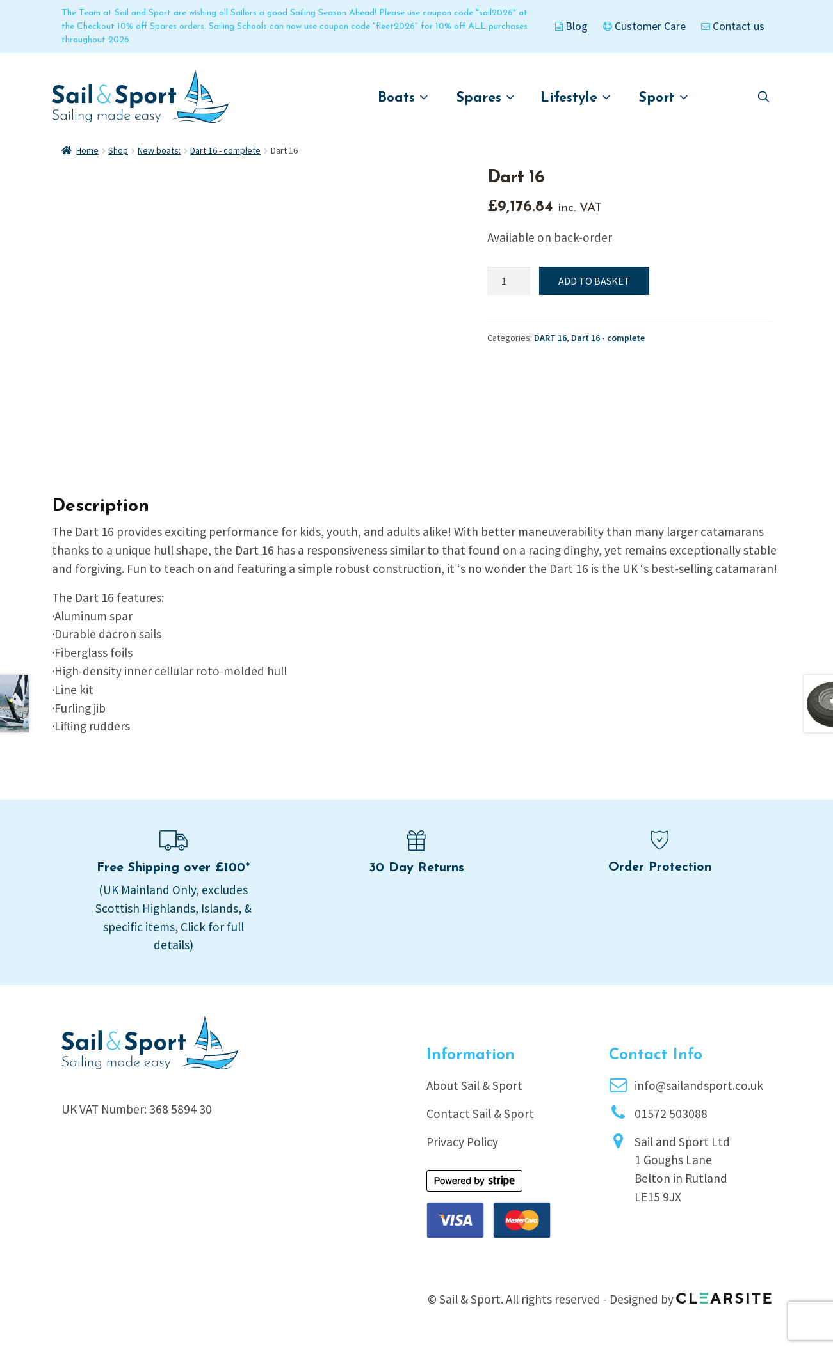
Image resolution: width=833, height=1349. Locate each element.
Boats (403, 97)
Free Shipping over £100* (173, 868)
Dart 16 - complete (225, 150)
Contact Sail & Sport (480, 1113)
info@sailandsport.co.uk (699, 1085)
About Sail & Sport (474, 1085)
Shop (118, 150)
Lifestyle (575, 97)
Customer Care (644, 26)
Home (87, 150)
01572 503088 (671, 1113)
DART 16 (550, 337)
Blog (571, 26)
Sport (663, 97)
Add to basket (594, 280)
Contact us (732, 26)
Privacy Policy (462, 1141)
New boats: (159, 150)
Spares (486, 97)
